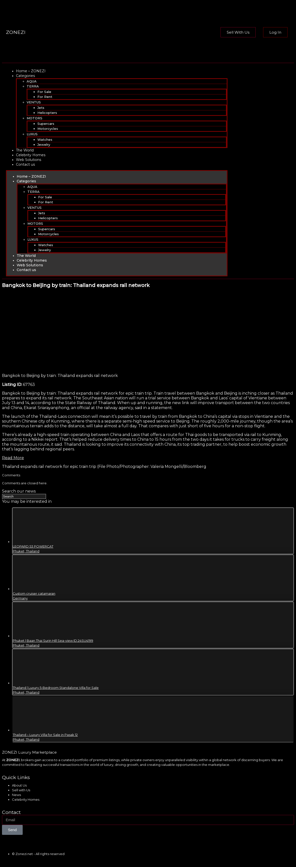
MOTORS (34, 118)
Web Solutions (28, 159)
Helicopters (47, 113)
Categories (25, 75)
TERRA (33, 86)
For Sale (44, 92)
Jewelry (43, 144)
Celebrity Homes (30, 155)
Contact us (25, 164)
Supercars (45, 124)
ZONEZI (15, 32)
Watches (44, 140)
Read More (13, 457)
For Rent (44, 97)
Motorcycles (47, 129)
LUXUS (32, 134)
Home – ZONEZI (31, 71)
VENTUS (34, 102)
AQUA (32, 81)
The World (25, 150)
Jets (40, 108)
